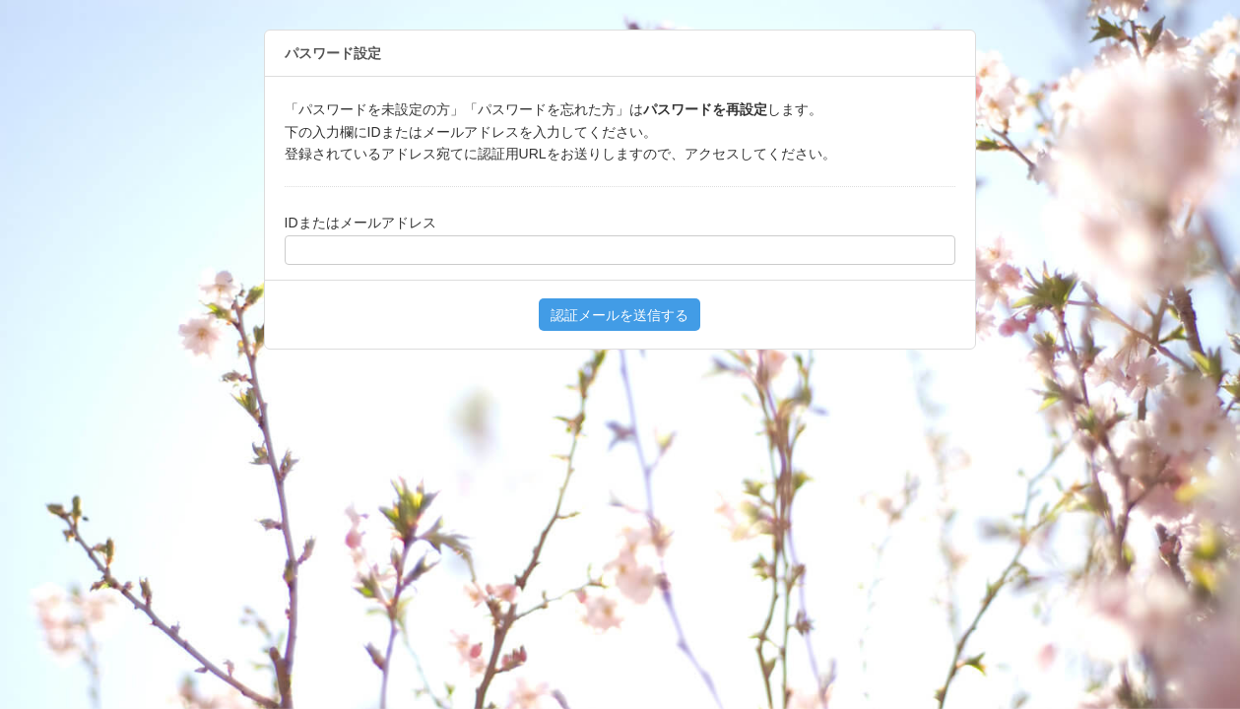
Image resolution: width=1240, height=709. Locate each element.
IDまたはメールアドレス (360, 222)
